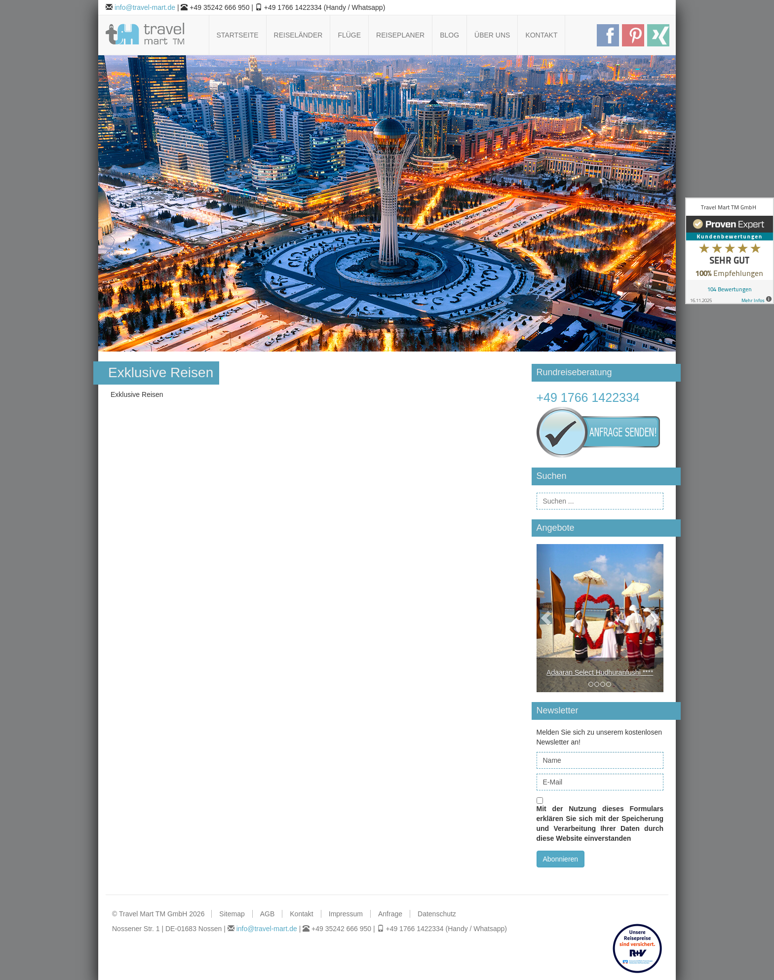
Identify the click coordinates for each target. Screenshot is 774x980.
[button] (546, 618)
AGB (267, 914)
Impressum (346, 914)
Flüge (349, 35)
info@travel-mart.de (145, 7)
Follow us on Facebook (608, 35)
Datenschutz (437, 914)
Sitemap (231, 914)
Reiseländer (298, 35)
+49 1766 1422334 (588, 397)
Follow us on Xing (658, 35)
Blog (449, 35)
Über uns (492, 35)
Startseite (238, 35)
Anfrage (390, 914)
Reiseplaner (400, 35)
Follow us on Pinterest (633, 35)
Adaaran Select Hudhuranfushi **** (599, 672)
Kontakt (541, 35)
